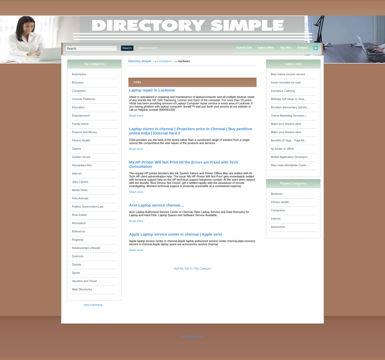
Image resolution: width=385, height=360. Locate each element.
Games (76, 148)
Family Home (80, 123)
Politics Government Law (87, 206)
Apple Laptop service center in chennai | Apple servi (175, 234)
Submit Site (244, 47)
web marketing (93, 304)
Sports (76, 272)
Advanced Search (147, 48)
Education (78, 107)
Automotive (79, 74)
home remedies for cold (286, 82)
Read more (136, 115)
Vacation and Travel (84, 281)
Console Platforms (83, 99)
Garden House (81, 157)
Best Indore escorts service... (289, 74)
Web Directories (82, 289)
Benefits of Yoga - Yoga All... (288, 140)
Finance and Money (84, 132)
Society (76, 264)
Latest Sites (266, 47)
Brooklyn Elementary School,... (290, 107)
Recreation (79, 223)
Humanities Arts (82, 165)
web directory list (191, 336)
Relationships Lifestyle (86, 248)
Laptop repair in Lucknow (152, 90)
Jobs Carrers (80, 181)
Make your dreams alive (286, 123)
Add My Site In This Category (192, 268)
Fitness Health (81, 140)
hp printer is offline (282, 148)
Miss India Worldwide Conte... (290, 165)
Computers (79, 90)
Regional (77, 239)
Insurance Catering (283, 90)
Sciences (77, 256)
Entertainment (81, 115)
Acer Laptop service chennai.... (156, 205)
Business (77, 82)
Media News (80, 190)
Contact (302, 47)
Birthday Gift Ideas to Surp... (289, 99)
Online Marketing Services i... (289, 115)
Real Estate (79, 214)
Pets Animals (80, 198)
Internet (77, 173)
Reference (78, 231)
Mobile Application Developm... (290, 157)
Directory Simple (139, 61)
